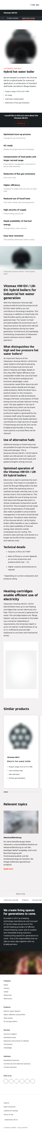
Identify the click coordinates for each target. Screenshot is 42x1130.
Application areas (28, 18)
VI (31, 5)
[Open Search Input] (27, 5)
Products (25, 900)
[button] (21, 894)
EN (34, 5)
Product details (13, 18)
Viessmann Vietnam (11, 900)
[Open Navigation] (37, 4)
